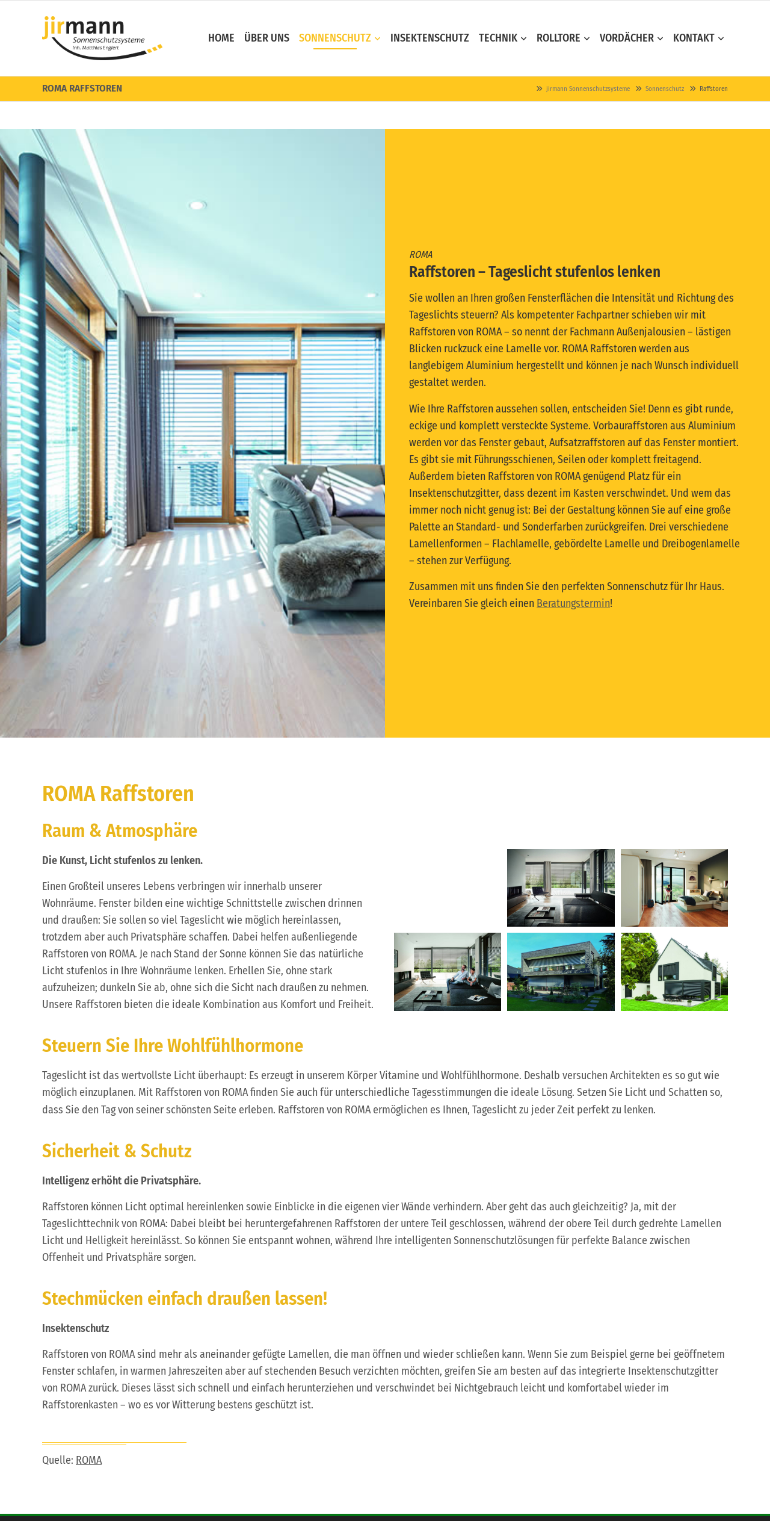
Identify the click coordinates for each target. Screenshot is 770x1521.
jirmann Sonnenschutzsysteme (588, 89)
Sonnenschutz (664, 89)
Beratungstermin (573, 603)
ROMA (89, 1460)
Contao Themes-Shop (102, 38)
